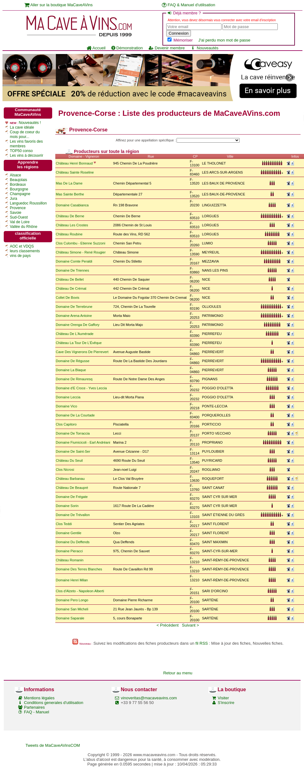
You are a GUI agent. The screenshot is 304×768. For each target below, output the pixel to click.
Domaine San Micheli (72, 609)
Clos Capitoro (66, 424)
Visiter (223, 698)
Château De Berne (70, 216)
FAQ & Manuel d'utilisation (188, 4)
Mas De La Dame (69, 183)
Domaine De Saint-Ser (73, 451)
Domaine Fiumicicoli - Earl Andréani (83, 442)
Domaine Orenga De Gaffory (78, 325)
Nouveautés (204, 48)
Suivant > (190, 625)
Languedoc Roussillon (28, 203)
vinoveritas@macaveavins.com (149, 698)
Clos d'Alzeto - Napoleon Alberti (80, 591)
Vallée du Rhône (23, 226)
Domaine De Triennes (72, 270)
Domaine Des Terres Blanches (79, 569)
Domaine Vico (66, 406)
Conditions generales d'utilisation (53, 702)
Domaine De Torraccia (73, 433)
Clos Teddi (64, 524)
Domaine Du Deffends (73, 542)
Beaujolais (18, 180)
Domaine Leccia (68, 397)
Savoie (16, 212)
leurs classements (25, 251)
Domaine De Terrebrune (74, 306)
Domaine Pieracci (69, 551)
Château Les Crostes (72, 225)
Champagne (20, 194)
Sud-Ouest (19, 217)
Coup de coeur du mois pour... (25, 134)
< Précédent (167, 625)
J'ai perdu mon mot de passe (224, 40)
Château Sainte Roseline (75, 172)
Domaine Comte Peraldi (74, 261)
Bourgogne (19, 189)
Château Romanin (70, 560)
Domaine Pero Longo (72, 600)
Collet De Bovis (67, 297)
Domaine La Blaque (71, 370)
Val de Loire (20, 222)
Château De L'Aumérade (75, 334)
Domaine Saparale (70, 618)
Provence (18, 208)
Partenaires (34, 707)
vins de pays (20, 256)
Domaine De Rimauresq (74, 379)
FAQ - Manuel (36, 712)
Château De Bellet (70, 279)
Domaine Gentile (69, 533)
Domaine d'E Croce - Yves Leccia (81, 388)
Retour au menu (177, 673)
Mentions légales (39, 698)
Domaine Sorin (67, 506)
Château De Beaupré (72, 488)
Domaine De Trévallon (73, 515)
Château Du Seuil (69, 460)
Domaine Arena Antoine (74, 316)
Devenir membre (166, 48)
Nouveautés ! (30, 123)
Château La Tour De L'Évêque (79, 343)
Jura (13, 198)
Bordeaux (18, 184)
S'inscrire (226, 702)
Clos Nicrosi (65, 469)
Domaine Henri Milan (72, 580)
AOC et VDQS (22, 246)
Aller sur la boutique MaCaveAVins (58, 4)
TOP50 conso (21, 151)
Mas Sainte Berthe (70, 194)
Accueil (96, 48)
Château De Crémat (71, 288)
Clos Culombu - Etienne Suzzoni (80, 243)
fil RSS (202, 643)
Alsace (15, 175)
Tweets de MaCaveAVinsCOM (53, 745)
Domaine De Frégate (72, 497)
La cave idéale (22, 127)
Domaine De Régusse (73, 361)
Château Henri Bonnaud (74, 163)
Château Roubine (69, 234)
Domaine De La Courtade (75, 415)
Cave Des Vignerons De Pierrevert (82, 352)
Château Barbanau (70, 478)
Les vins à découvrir (26, 155)
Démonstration (127, 48)
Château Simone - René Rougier (81, 252)
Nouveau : (85, 643)
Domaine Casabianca (72, 205)
